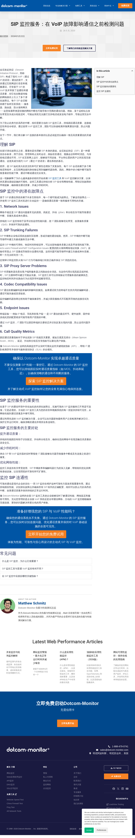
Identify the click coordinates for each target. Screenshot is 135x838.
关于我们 (77, 773)
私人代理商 (48, 777)
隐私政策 (73, 829)
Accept (89, 830)
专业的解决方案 (62, 6)
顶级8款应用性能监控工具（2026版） (94, 656)
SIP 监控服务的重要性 (106, 86)
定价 (75, 777)
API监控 (10, 781)
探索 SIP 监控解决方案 (46, 381)
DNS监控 (11, 784)
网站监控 (10, 773)
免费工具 (80, 6)
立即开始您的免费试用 (46, 534)
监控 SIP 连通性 (104, 91)
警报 (45, 773)
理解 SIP (100, 77)
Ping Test (10, 807)
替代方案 (77, 784)
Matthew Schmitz (32, 603)
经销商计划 (78, 796)
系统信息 (46, 6)
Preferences (101, 830)
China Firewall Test (15, 803)
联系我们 (77, 781)
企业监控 (47, 788)
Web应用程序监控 (14, 777)
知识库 (76, 800)
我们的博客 (78, 803)
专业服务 (77, 792)
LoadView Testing (115, 804)
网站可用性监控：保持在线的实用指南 (120, 656)
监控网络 (47, 784)
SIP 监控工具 (54, 178)
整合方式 (47, 781)
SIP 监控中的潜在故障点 (107, 82)
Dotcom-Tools (114, 808)
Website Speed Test (15, 800)
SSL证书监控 (12, 788)
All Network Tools (14, 811)
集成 (75, 788)
